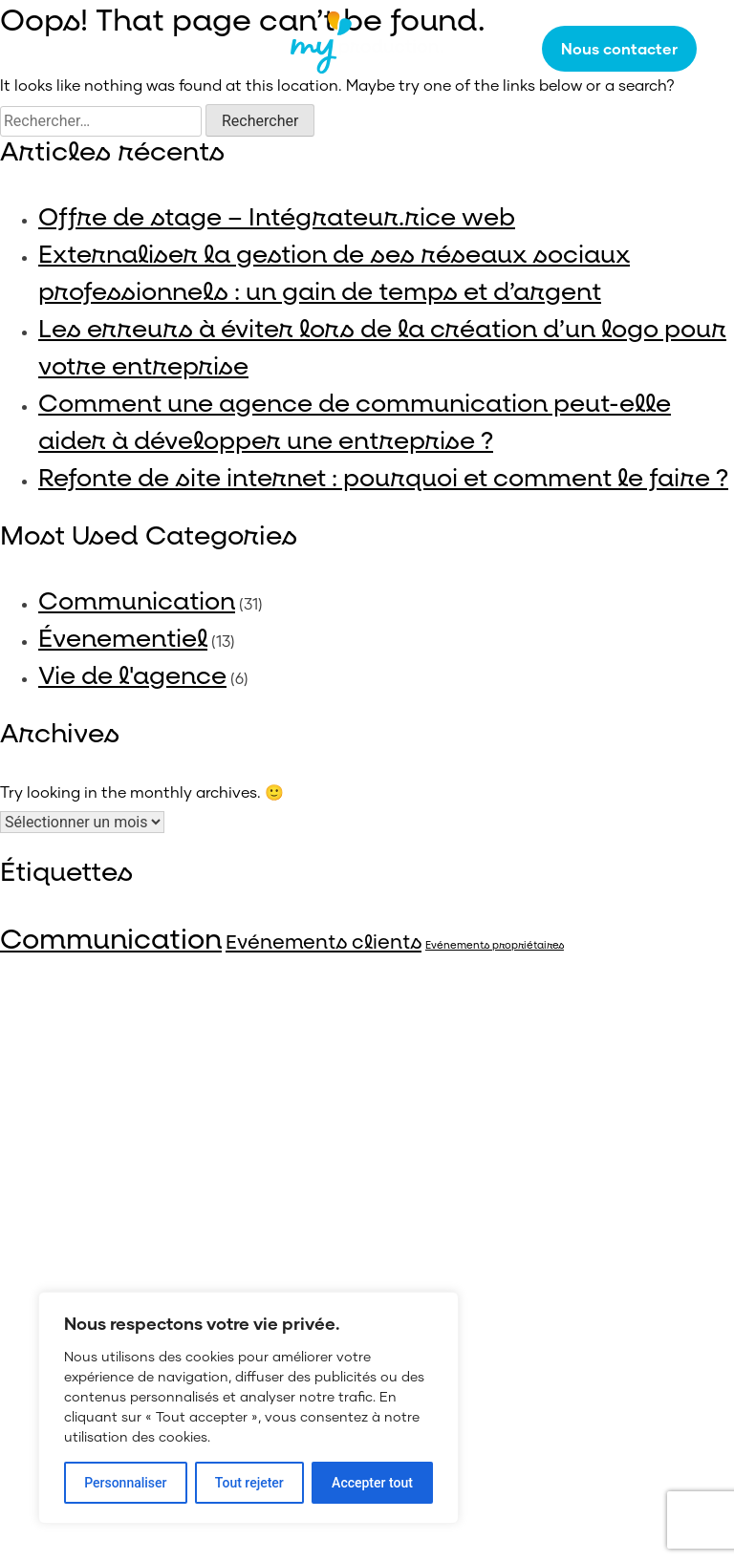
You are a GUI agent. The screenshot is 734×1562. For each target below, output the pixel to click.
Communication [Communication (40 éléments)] (111, 940)
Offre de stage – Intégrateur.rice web (276, 218)
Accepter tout (372, 1482)
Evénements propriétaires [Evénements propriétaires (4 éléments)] (494, 945)
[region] (248, 1408)
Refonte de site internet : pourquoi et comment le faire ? (383, 478)
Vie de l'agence (132, 676)
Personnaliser (125, 1482)
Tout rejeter (249, 1482)
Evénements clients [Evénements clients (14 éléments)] (323, 942)
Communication (136, 602)
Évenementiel (122, 639)
